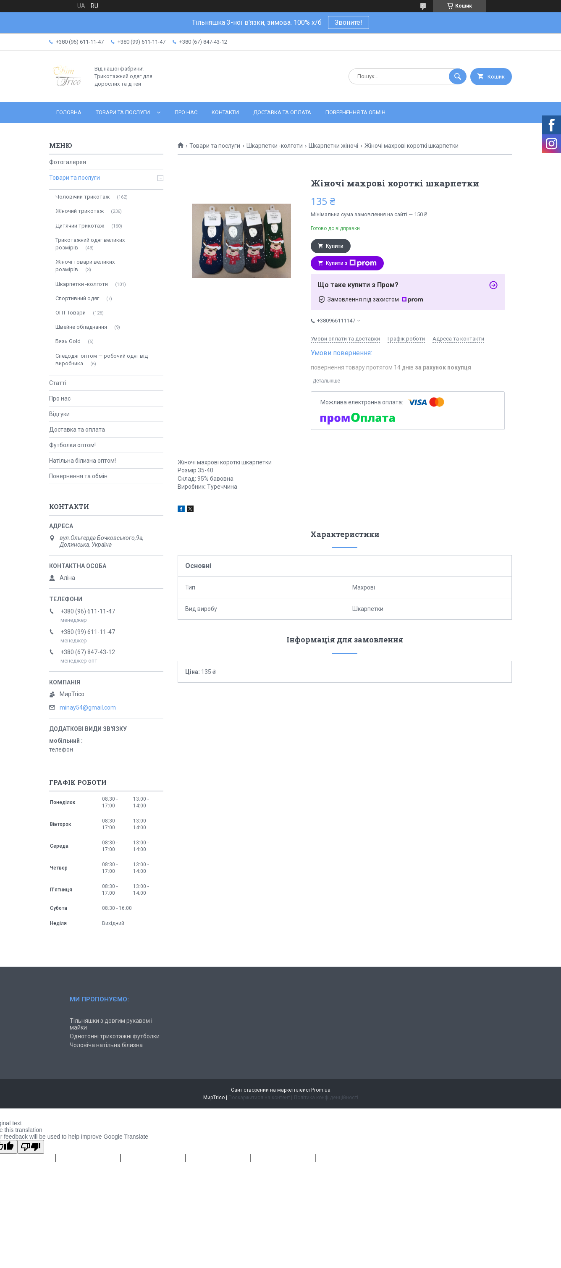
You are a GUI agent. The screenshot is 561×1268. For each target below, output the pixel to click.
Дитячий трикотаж (79, 226)
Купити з (351, 263)
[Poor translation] (30, 1147)
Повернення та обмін (355, 112)
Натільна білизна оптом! (82, 460)
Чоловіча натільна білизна (106, 1045)
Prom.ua (320, 1090)
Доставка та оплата (282, 112)
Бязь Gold (68, 341)
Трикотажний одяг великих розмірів (90, 244)
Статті (57, 383)
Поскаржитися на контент (259, 1097)
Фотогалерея (67, 162)
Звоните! (348, 22)
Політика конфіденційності (326, 1097)
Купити (334, 246)
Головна (68, 112)
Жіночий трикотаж (79, 211)
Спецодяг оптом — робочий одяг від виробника (101, 360)
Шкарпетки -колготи (274, 145)
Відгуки (59, 414)
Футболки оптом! (72, 445)
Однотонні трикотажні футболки (115, 1036)
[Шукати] (458, 76)
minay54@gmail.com (88, 707)
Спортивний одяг (77, 298)
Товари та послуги (123, 112)
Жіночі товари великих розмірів (85, 265)
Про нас (186, 112)
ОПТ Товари (70, 312)
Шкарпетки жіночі (333, 145)
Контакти (225, 112)
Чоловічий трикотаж (82, 197)
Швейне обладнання (81, 327)
